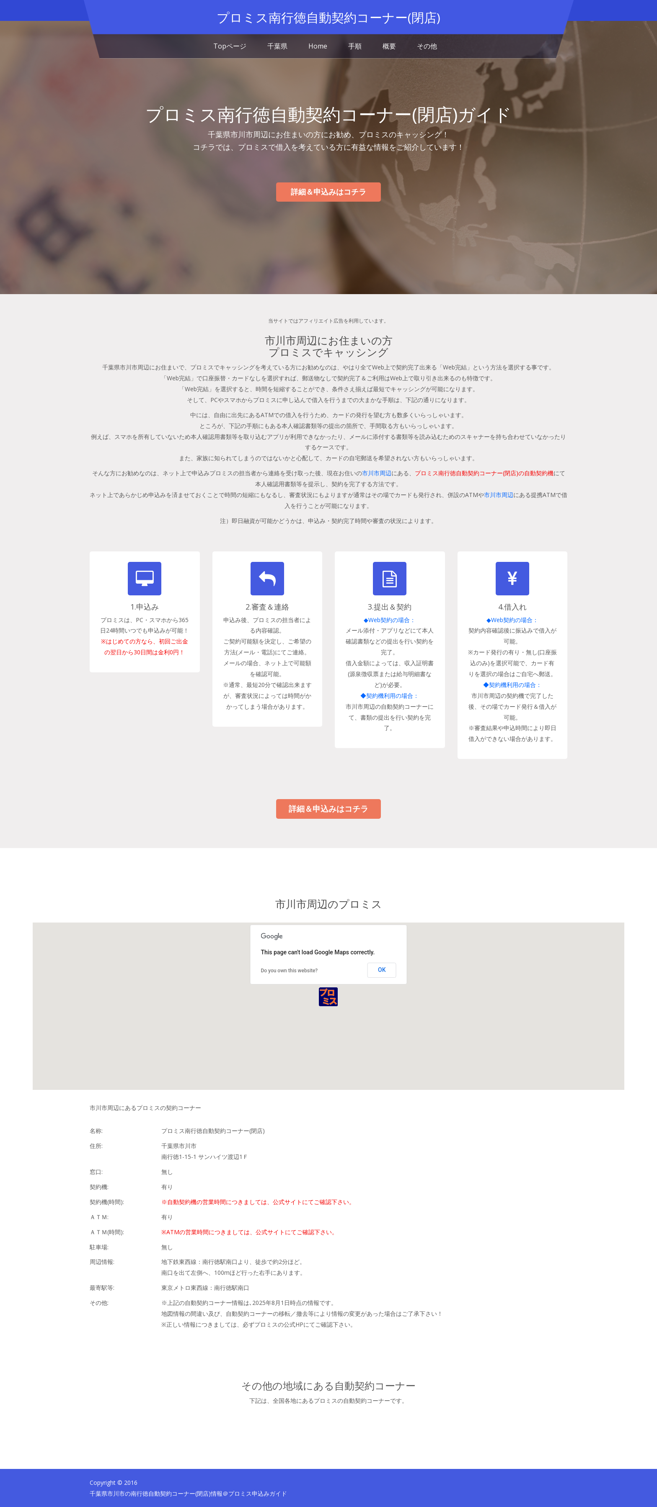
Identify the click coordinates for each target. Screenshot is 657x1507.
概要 (389, 46)
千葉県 (277, 46)
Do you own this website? (289, 970)
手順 (355, 46)
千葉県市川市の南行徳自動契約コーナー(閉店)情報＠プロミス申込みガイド (188, 1493)
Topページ (229, 46)
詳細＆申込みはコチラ (328, 192)
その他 (427, 46)
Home (317, 46)
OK (382, 969)
